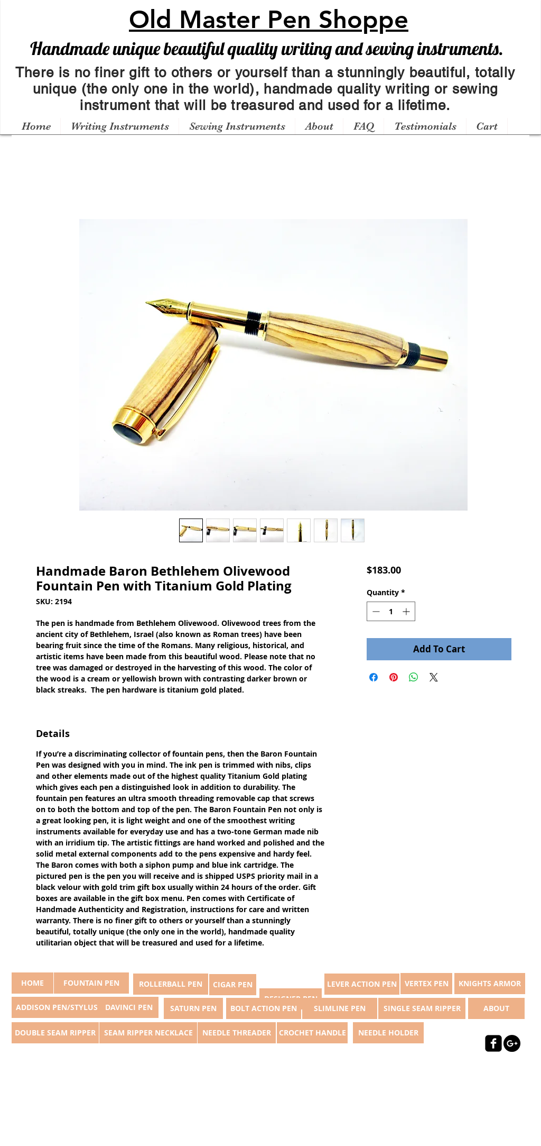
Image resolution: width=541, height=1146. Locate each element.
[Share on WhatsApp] (413, 677)
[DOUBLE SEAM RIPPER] (55, 1032)
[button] (119, 126)
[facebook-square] (493, 1043)
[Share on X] (433, 677)
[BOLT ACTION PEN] (263, 1008)
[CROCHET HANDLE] (312, 1032)
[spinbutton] (390, 611)
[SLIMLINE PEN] (339, 1008)
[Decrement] (374, 611)
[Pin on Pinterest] (393, 677)
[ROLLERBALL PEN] (170, 984)
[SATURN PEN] (193, 1008)
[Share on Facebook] (373, 677)
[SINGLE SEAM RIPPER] (421, 1008)
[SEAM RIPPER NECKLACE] (148, 1032)
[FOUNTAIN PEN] (91, 983)
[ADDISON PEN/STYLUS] (56, 1007)
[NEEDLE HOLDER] (388, 1032)
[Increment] (407, 611)
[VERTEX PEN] (426, 983)
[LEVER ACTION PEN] (361, 984)
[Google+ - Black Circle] (511, 1043)
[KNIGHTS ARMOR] (489, 983)
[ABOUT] (496, 1008)
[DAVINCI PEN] (128, 1007)
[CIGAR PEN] (232, 984)
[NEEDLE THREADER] (237, 1032)
